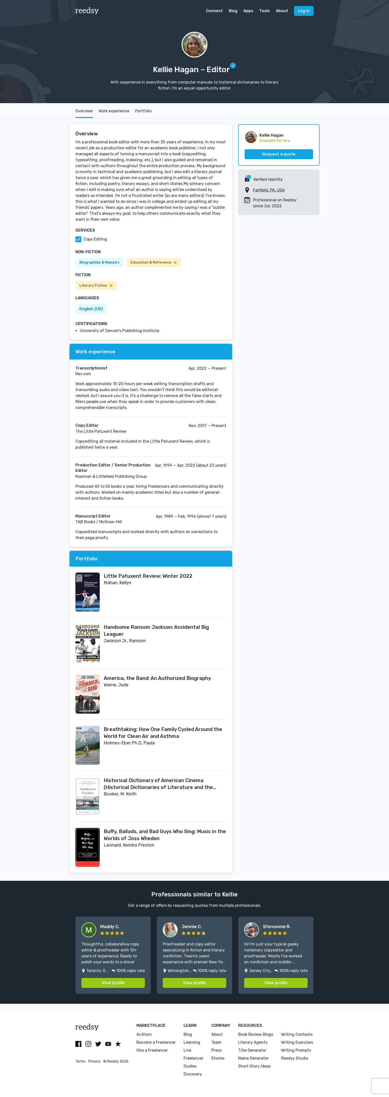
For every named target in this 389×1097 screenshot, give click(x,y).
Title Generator (252, 1050)
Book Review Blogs (255, 1034)
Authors (144, 1034)
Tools (264, 10)
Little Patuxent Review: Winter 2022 (148, 576)
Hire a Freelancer (152, 1050)
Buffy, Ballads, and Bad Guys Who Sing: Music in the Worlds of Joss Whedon (165, 834)
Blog (233, 10)
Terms (80, 1061)
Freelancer (193, 1058)
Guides (190, 1066)
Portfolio (143, 111)
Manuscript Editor (93, 516)
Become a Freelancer (156, 1042)
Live (187, 1050)
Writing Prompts (296, 1050)
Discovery (193, 1074)
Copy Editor (86, 425)
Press (216, 1050)
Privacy (94, 1061)
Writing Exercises (297, 1042)
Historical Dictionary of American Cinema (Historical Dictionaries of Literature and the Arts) (158, 784)
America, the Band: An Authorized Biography (157, 678)
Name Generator (253, 1058)
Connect (214, 10)
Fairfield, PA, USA (269, 190)
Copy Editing (95, 239)
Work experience (114, 111)
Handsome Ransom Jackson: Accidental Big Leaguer (156, 630)
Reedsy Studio (294, 1058)
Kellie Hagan (271, 135)
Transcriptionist (91, 368)
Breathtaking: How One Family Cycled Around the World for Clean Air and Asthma (163, 732)
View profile (113, 982)
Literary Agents (252, 1042)
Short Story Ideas (254, 1066)
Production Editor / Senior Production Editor (113, 468)
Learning (192, 1042)
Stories (218, 1058)
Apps (248, 10)
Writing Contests (297, 1034)
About (282, 10)
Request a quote (278, 154)
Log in (304, 10)
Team (216, 1042)
